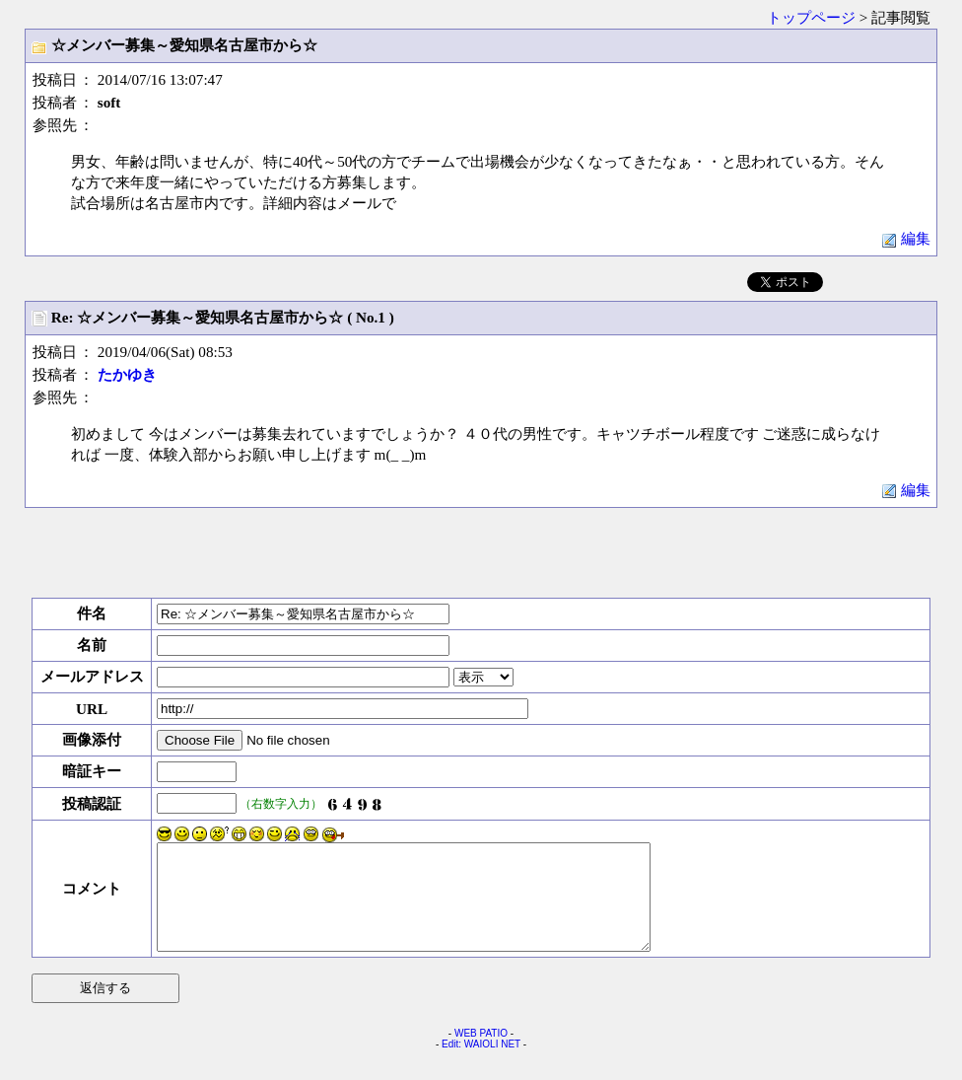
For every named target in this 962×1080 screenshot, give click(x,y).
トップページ (811, 17)
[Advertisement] (481, 552)
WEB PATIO (481, 1053)
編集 (905, 238)
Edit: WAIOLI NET (481, 1064)
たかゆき (127, 374)
